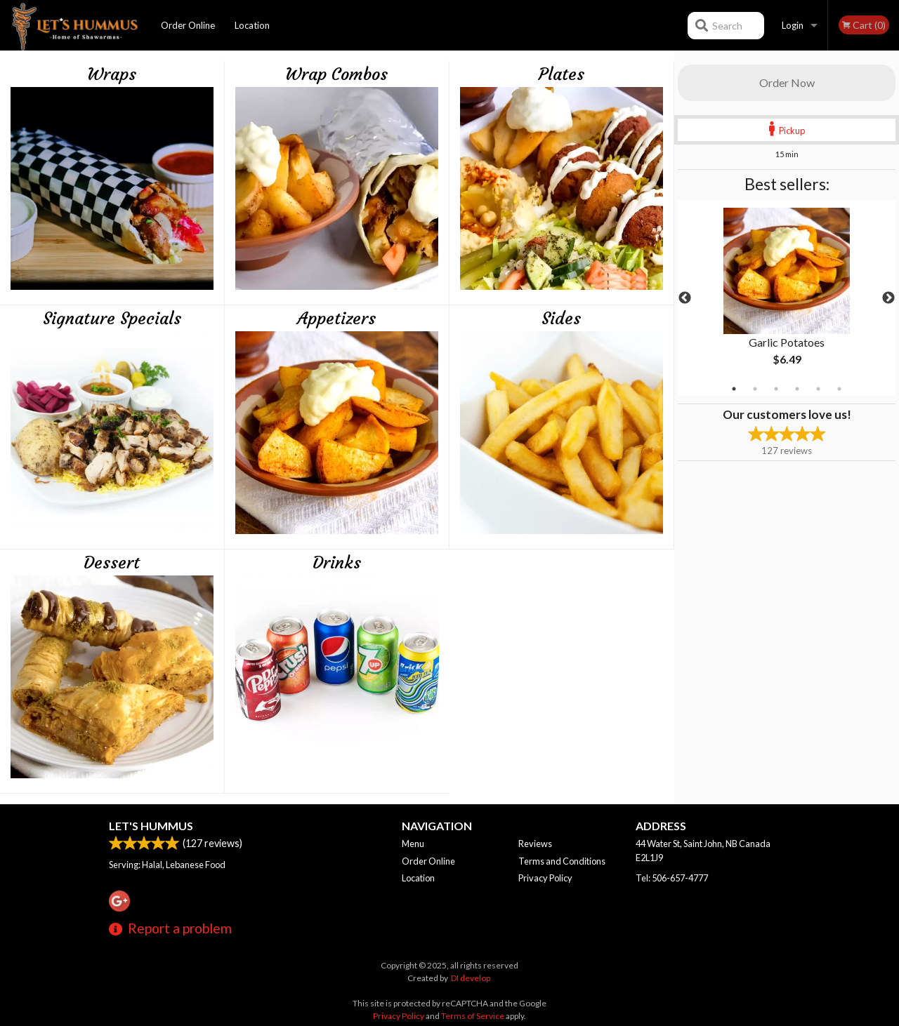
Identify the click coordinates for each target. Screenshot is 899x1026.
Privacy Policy (545, 878)
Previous (685, 298)
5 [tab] (818, 389)
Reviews (535, 843)
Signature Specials (112, 318)
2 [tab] (755, 389)
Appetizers (336, 318)
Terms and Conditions (561, 861)
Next (888, 298)
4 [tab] (797, 389)
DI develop (470, 978)
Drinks (337, 562)
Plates (561, 74)
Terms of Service (472, 1016)
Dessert (112, 562)
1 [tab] (734, 389)
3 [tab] (776, 389)
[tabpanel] (786, 298)
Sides (561, 318)
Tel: (672, 878)
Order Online (188, 25)
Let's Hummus (151, 825)
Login (792, 25)
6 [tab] (839, 389)
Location (252, 25)
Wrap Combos (336, 74)
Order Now (787, 82)
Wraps (111, 74)
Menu (413, 843)
